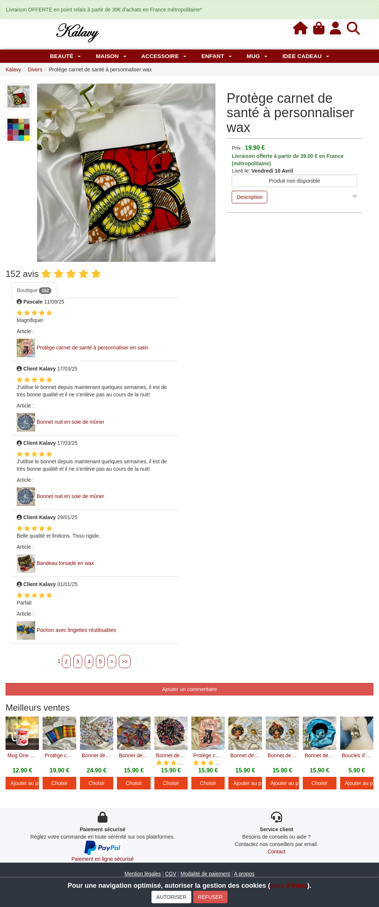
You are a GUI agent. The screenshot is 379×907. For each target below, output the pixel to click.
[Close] (354, 195)
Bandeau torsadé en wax (65, 563)
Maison (111, 56)
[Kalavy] (76, 32)
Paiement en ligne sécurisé (102, 859)
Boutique (34, 290)
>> (125, 661)
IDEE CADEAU (305, 56)
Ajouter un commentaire (189, 689)
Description (249, 197)
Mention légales (142, 874)
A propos (244, 874)
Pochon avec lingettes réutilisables (76, 630)
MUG (256, 56)
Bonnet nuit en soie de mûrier (70, 422)
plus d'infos (288, 885)
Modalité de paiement (205, 874)
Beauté (65, 56)
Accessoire (163, 56)
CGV (170, 874)
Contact (276, 851)
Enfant (216, 56)
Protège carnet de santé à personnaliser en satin (92, 348)
